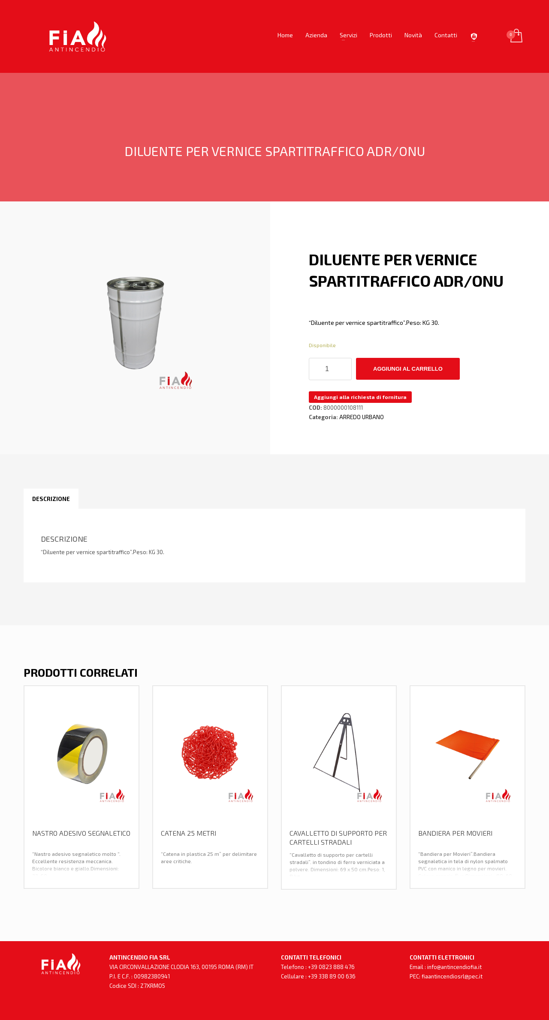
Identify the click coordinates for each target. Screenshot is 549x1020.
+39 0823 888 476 (331, 966)
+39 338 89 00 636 (332, 976)
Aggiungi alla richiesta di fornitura (360, 397)
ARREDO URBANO (361, 417)
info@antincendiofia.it (454, 966)
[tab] (51, 499)
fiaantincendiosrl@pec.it (452, 976)
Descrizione (51, 498)
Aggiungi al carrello (408, 369)
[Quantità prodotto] (330, 369)
